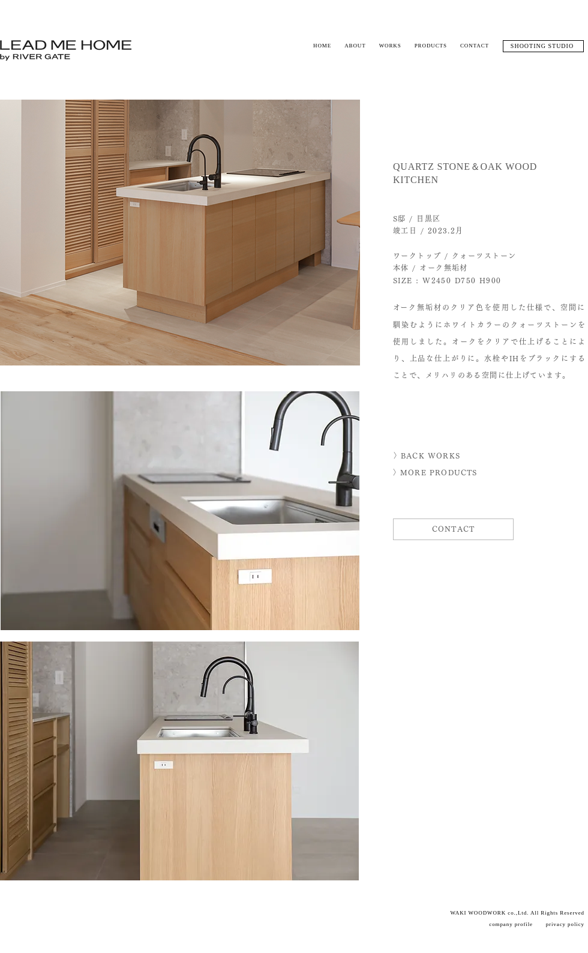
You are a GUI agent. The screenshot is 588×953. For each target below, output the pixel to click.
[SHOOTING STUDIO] (543, 46)
